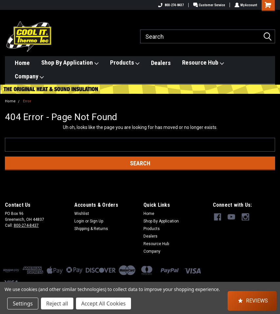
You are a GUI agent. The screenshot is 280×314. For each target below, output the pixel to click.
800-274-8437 (169, 5)
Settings (23, 303)
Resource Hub (203, 63)
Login (79, 221)
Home (22, 63)
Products (125, 63)
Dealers (161, 63)
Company (29, 76)
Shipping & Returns (91, 228)
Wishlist (81, 213)
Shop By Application (70, 63)
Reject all (57, 303)
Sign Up (96, 221)
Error (27, 101)
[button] (252, 301)
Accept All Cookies (103, 303)
